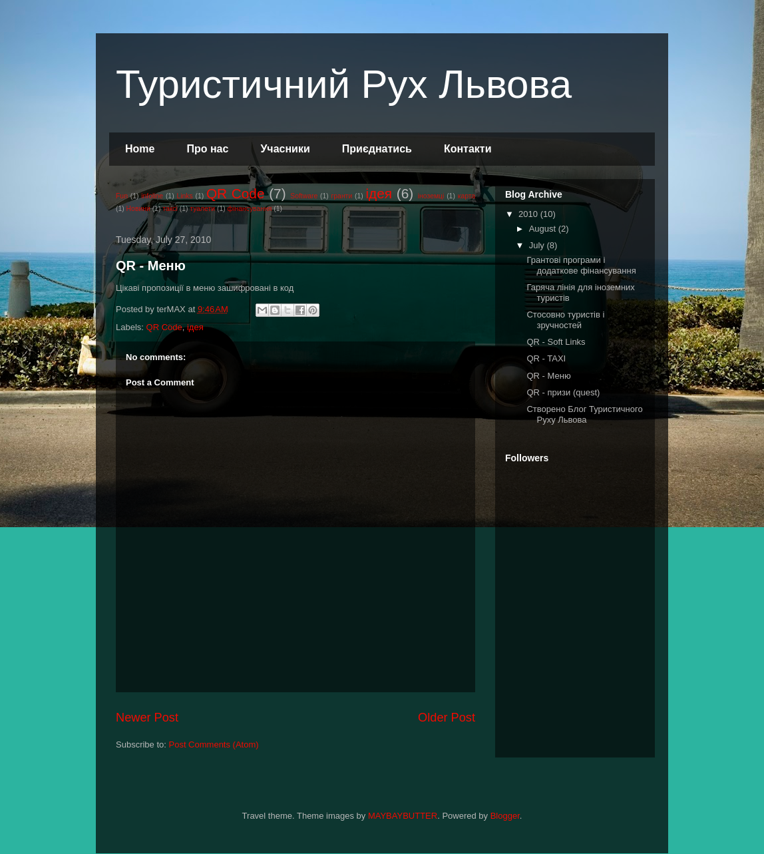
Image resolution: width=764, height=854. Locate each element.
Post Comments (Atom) (214, 744)
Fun (122, 196)
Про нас (207, 148)
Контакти (468, 148)
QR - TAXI (546, 358)
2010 (529, 214)
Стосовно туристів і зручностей (565, 320)
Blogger (505, 816)
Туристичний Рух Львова (344, 84)
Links (184, 196)
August (543, 229)
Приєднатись (377, 148)
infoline (152, 196)
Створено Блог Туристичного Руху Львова (584, 414)
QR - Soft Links (555, 342)
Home (139, 148)
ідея (378, 193)
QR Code (235, 193)
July (538, 245)
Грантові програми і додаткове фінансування (581, 265)
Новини (138, 208)
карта (467, 196)
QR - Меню (151, 265)
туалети (202, 208)
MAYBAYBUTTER (402, 816)
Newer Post (147, 717)
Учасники (284, 148)
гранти (342, 196)
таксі (170, 208)
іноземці (431, 196)
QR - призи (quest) (563, 392)
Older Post (446, 717)
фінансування (250, 208)
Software (303, 196)
